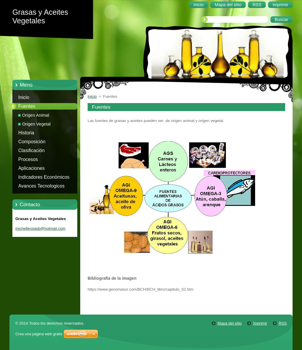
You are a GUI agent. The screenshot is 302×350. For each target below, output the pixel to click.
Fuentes (26, 106)
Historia (26, 132)
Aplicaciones (31, 168)
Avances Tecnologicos (41, 185)
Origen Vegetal (36, 124)
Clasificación (31, 150)
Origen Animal (35, 115)
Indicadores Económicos (43, 177)
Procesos (28, 159)
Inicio (23, 97)
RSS (283, 323)
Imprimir (260, 323)
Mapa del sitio (230, 323)
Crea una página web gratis (38, 334)
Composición (31, 141)
